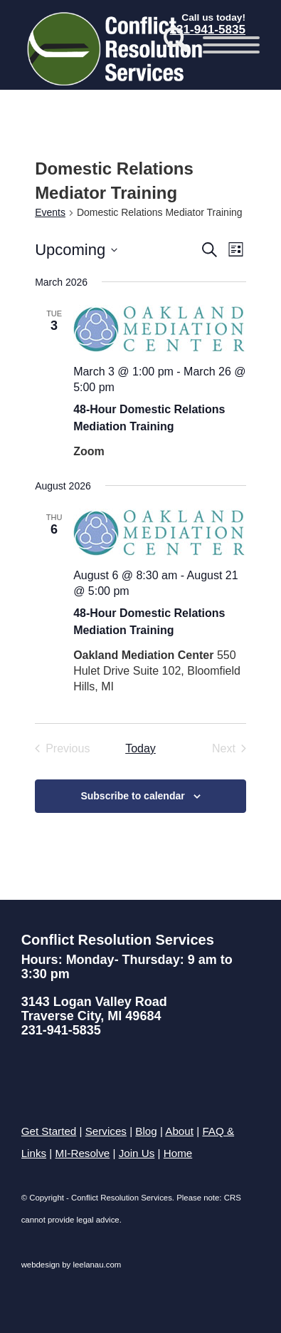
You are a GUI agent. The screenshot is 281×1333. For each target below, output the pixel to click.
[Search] (169, 45)
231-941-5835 (61, 1030)
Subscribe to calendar (132, 796)
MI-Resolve (82, 1153)
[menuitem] (169, 45)
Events (50, 212)
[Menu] (224, 45)
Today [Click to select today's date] (140, 748)
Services (106, 1131)
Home (178, 1153)
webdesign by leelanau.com (71, 1264)
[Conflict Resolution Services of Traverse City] (117, 48)
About (179, 1131)
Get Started (49, 1131)
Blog (146, 1131)
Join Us (137, 1153)
